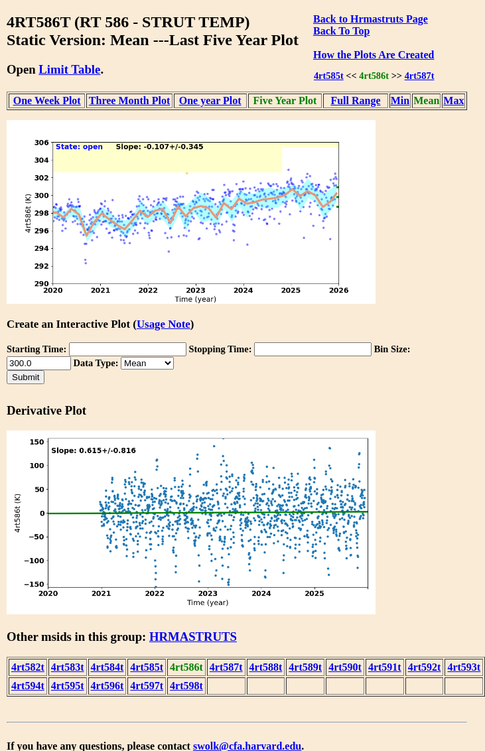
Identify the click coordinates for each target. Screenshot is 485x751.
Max (453, 100)
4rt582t (27, 667)
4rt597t (146, 685)
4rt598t (186, 685)
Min (400, 100)
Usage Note (163, 324)
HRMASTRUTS (193, 637)
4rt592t (424, 667)
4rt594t (27, 685)
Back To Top (341, 30)
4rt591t (384, 667)
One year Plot (210, 100)
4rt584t (107, 667)
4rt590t (345, 667)
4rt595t (67, 685)
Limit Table (69, 69)
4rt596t (107, 685)
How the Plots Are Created (373, 54)
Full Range (355, 100)
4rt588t (266, 667)
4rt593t (463, 667)
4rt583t (67, 667)
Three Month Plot (129, 100)
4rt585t (329, 75)
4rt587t (420, 75)
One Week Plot (47, 100)
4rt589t (305, 667)
